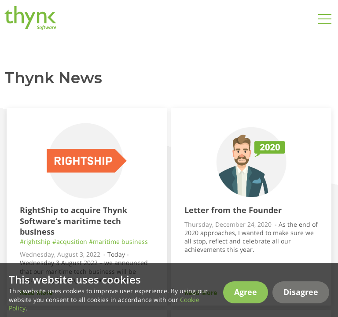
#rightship (35, 241)
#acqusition (69, 241)
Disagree (300, 302)
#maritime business (118, 241)
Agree (245, 302)
